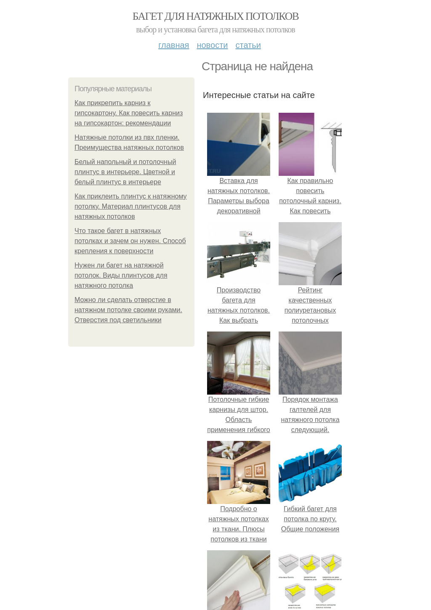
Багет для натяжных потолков (215, 16)
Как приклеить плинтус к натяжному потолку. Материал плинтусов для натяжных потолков (130, 206)
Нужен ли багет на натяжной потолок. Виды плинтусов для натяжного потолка (121, 275)
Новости (212, 45)
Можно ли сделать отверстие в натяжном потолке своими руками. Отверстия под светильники (128, 310)
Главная (173, 45)
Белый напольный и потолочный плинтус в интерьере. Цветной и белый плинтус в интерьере (125, 172)
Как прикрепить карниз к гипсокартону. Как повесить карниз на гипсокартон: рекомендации (128, 113)
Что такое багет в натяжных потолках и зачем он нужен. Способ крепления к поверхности (130, 241)
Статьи (248, 45)
